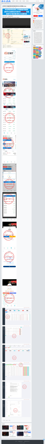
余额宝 (9, 420)
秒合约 (41, 48)
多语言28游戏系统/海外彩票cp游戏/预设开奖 (39, 24)
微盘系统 (7, 420)
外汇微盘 (4, 420)
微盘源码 (40, 49)
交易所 (34, 48)
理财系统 (37, 49)
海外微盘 (34, 54)
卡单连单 (40, 55)
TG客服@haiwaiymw (20, 441)
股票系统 (34, 55)
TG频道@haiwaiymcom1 (26, 441)
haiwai (3, 7)
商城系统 (40, 54)
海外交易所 (37, 55)
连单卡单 (34, 49)
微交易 (39, 48)
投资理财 (6, 7)
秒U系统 (37, 54)
